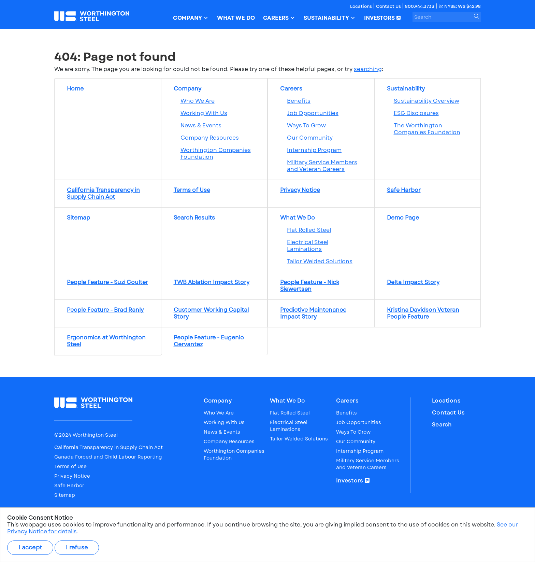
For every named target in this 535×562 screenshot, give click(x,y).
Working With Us (203, 113)
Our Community (310, 138)
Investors (349, 480)
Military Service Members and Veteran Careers (322, 165)
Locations (361, 6)
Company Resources (209, 138)
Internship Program (314, 150)
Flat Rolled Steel (309, 230)
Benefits (298, 101)
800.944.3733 (419, 6)
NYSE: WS (460, 6)
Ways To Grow (306, 125)
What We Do (287, 400)
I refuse (77, 547)
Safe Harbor (69, 485)
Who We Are (197, 101)
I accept (30, 547)
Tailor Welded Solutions (319, 261)
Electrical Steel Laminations (307, 245)
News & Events (200, 125)
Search (442, 424)
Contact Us (389, 6)
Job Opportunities (312, 113)
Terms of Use (70, 466)
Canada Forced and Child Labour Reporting (108, 456)
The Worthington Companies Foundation (427, 129)
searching (368, 69)
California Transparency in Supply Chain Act (108, 447)
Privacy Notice (72, 476)
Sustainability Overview (426, 101)
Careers (347, 400)
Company (218, 400)
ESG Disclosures (416, 113)
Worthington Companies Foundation (215, 153)
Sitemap (64, 495)
